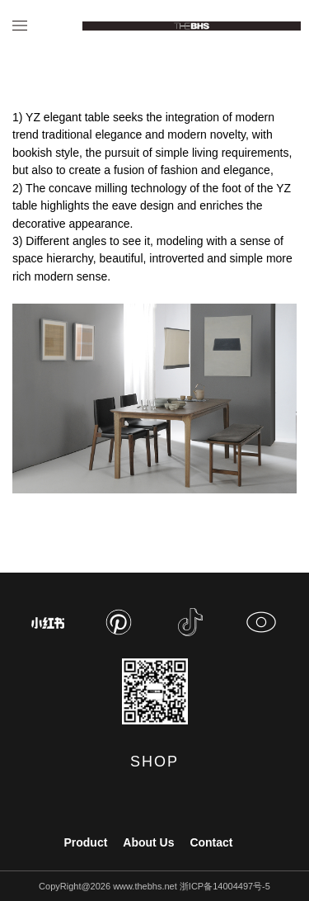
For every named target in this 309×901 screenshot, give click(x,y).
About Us (148, 842)
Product (85, 842)
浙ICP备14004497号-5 (225, 886)
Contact (211, 842)
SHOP (154, 761)
